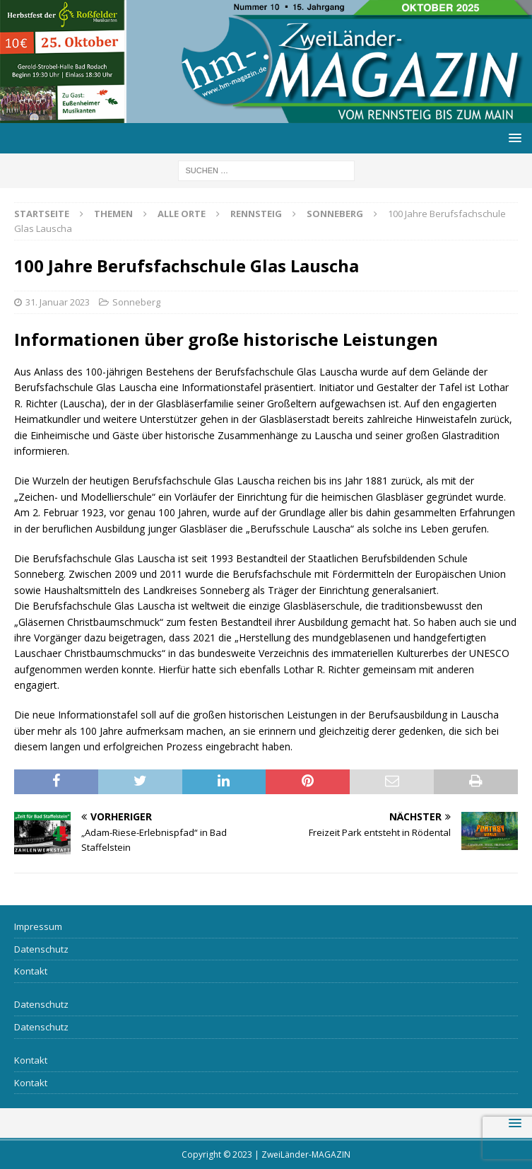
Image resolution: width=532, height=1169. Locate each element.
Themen (113, 213)
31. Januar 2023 (57, 302)
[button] (512, 138)
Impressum (38, 926)
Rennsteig (256, 213)
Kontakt (30, 971)
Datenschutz (41, 949)
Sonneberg (136, 302)
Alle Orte (182, 213)
